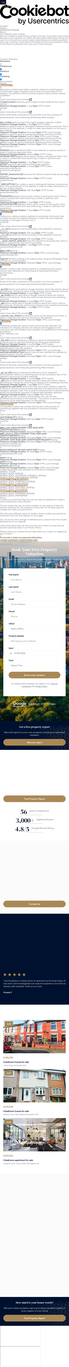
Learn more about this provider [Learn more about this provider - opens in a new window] (16, 99)
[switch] (1, 69)
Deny (35, 540)
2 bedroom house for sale (16, 1061)
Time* (11, 660)
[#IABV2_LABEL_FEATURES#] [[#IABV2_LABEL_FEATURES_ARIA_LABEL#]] (14, 485)
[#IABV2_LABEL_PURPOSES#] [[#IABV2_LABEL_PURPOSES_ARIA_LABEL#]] (14, 479)
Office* (12, 624)
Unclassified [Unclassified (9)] (7, 404)
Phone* (12, 611)
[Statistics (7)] (5, 265)
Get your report (34, 742)
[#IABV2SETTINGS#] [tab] (9, 29)
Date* (11, 648)
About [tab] (3, 31)
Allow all (4, 540)
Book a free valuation (34, 675)
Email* (11, 599)
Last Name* (14, 587)
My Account (53, 5)
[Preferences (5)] (6, 212)
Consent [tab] (4, 26)
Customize (13, 540)
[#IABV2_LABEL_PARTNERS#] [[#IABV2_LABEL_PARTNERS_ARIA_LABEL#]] (14, 491)
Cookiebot (50, 469)
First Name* (14, 575)
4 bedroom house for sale (16, 1111)
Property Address (16, 636)
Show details (6, 81)
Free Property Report (34, 798)
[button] (34, 170)
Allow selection (25, 540)
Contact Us (34, 903)
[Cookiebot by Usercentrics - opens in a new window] (34, 14)
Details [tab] (3, 28)
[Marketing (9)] (5, 322)
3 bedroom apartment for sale (18, 1160)
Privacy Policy (41, 686)
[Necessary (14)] (6, 85)
